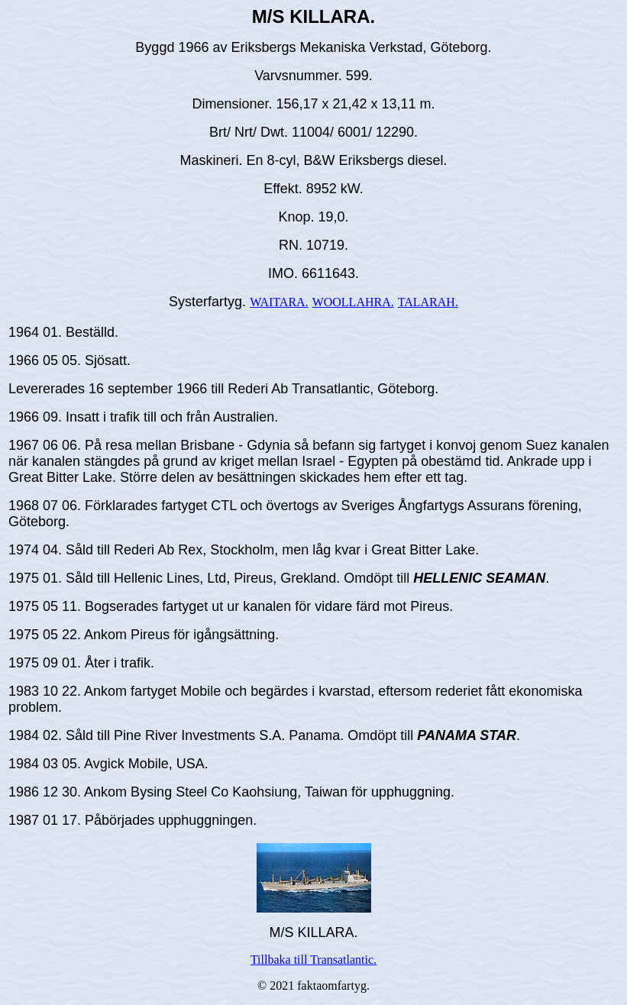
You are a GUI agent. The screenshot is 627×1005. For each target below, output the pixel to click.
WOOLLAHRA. (353, 302)
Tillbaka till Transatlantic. (313, 959)
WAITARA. (279, 302)
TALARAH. (428, 302)
